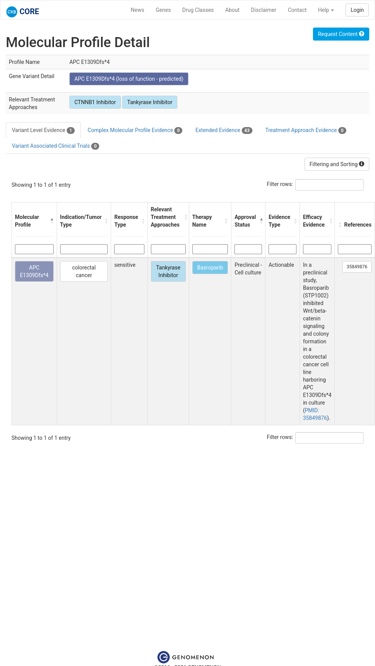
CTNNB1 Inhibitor (95, 102)
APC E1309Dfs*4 (34, 271)
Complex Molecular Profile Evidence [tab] (135, 130)
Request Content (341, 34)
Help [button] (326, 10)
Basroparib (210, 267)
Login (357, 10)
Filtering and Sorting (336, 164)
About (232, 10)
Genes (163, 10)
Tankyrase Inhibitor (149, 102)
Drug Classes (198, 10)
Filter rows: (280, 184)
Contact (297, 10)
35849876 (357, 266)
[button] (52, 221)
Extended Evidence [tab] (223, 130)
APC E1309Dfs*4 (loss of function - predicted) (128, 79)
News (137, 10)
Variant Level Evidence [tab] (43, 130)
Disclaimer (263, 10)
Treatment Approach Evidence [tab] (305, 130)
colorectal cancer (84, 271)
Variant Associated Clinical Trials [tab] (55, 146)
